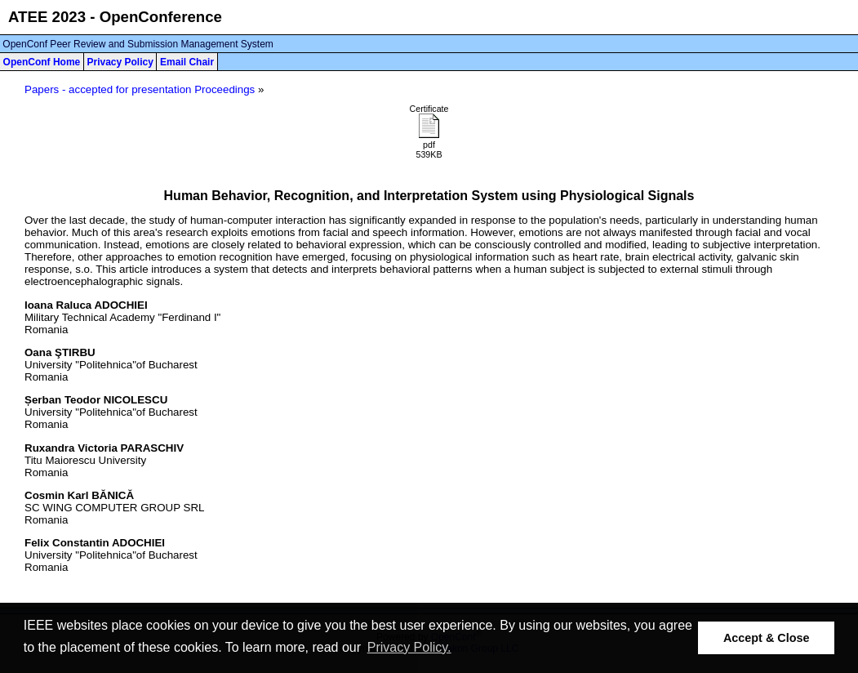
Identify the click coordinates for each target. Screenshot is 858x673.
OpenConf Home (42, 62)
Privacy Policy (120, 62)
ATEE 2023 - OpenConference (115, 16)
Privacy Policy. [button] (409, 647)
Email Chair (187, 62)
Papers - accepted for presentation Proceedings (139, 89)
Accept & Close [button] (766, 637)
